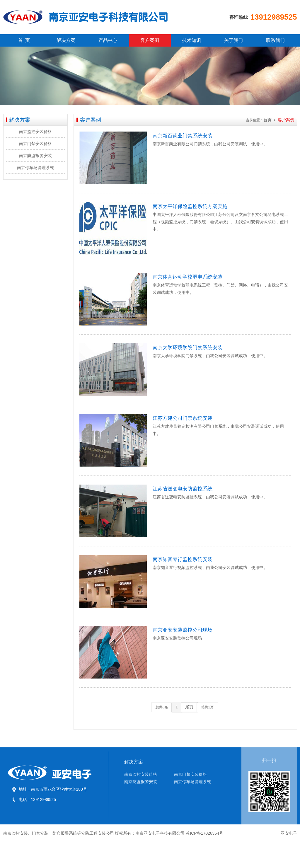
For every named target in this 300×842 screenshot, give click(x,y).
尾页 (189, 707)
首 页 (24, 40)
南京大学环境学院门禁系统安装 (187, 347)
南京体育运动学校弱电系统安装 (187, 277)
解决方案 (66, 40)
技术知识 (191, 40)
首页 (267, 119)
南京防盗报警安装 (35, 155)
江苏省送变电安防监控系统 (182, 489)
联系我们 (275, 40)
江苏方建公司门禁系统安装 (182, 418)
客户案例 (149, 40)
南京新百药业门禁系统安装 (182, 136)
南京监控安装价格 (35, 131)
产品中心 (107, 40)
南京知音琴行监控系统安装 (182, 559)
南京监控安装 (15, 833)
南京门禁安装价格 (35, 143)
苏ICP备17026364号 (204, 833)
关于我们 (233, 40)
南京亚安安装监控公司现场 (182, 630)
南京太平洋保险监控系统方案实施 (190, 206)
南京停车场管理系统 (35, 167)
